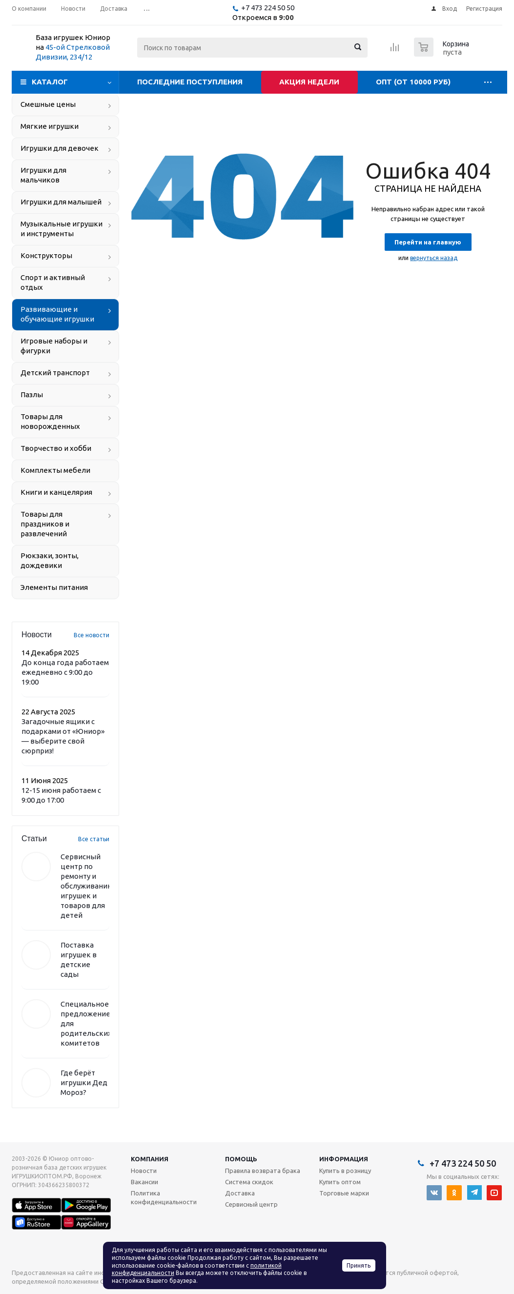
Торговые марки (344, 1193)
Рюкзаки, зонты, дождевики (50, 560)
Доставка (240, 1193)
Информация (343, 1158)
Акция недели (309, 82)
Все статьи (93, 839)
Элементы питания (54, 587)
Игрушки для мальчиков (43, 175)
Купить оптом (340, 1181)
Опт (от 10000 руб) (413, 82)
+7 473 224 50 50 (267, 7)
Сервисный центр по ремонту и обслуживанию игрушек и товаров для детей (87, 885)
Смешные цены (48, 104)
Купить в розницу (345, 1170)
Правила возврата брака (262, 1170)
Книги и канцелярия (56, 492)
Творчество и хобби (56, 448)
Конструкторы (46, 255)
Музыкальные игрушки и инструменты (62, 229)
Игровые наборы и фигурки (54, 346)
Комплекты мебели (55, 470)
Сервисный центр (251, 1204)
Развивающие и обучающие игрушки (57, 314)
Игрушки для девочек (60, 148)
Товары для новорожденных (50, 421)
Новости (144, 1170)
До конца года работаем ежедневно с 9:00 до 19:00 (65, 672)
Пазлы (32, 394)
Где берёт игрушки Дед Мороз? (84, 1082)
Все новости (91, 635)
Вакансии (144, 1181)
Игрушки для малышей (61, 202)
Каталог (50, 82)
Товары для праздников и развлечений (45, 524)
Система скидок (249, 1181)
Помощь (241, 1158)
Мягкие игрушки (50, 126)
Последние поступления (190, 82)
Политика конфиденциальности (164, 1197)
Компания (149, 1158)
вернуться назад (433, 258)
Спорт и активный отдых (53, 282)
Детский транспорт (55, 372)
